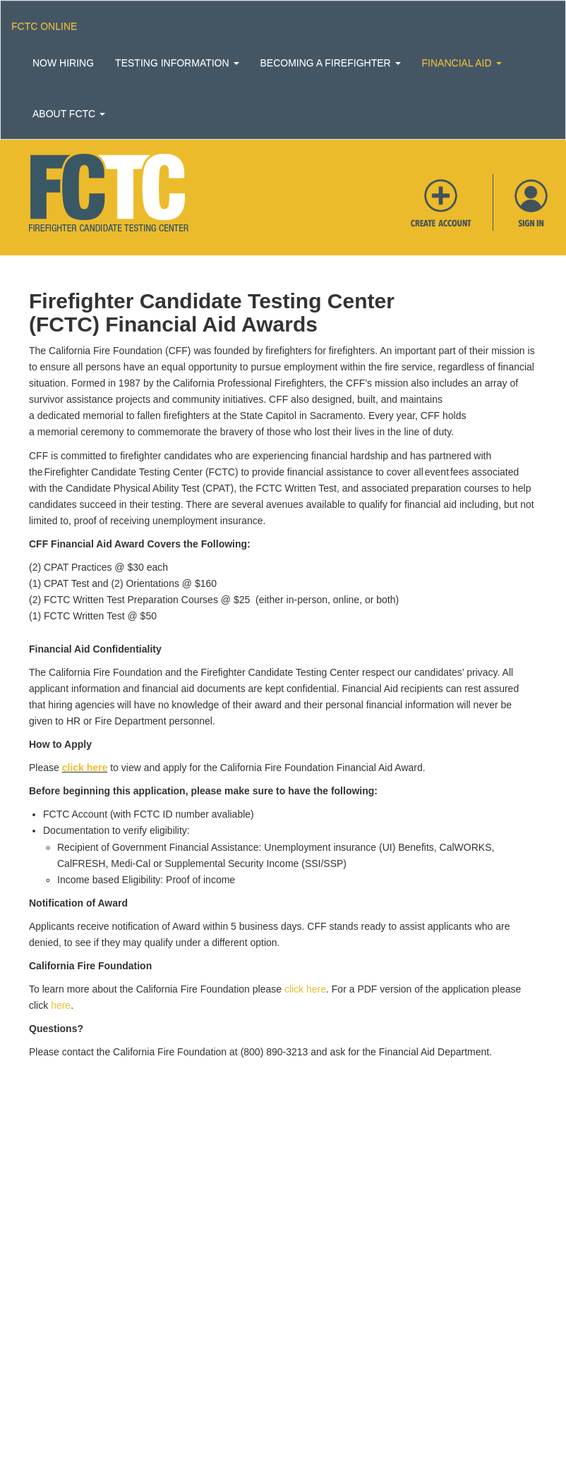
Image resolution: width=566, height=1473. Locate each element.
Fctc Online (44, 26)
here (61, 1005)
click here (85, 767)
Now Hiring (63, 62)
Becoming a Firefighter (330, 62)
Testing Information (177, 62)
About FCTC (68, 113)
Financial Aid (462, 62)
